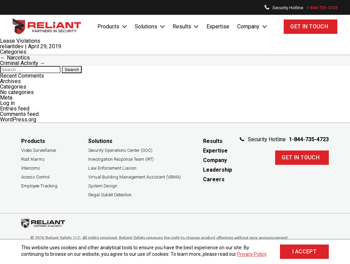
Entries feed (14, 108)
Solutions (146, 26)
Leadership (217, 170)
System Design (102, 185)
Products (108, 26)
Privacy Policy (251, 254)
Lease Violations (20, 41)
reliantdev (12, 46)
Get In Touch (309, 26)
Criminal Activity (22, 63)
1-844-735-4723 (321, 7)
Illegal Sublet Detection (110, 194)
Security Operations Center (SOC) (120, 150)
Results (182, 26)
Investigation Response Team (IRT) (121, 159)
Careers (214, 179)
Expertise (217, 26)
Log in (7, 103)
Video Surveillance (38, 150)
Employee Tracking (39, 185)
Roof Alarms (33, 159)
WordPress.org (18, 119)
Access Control (35, 177)
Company (248, 26)
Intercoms (30, 168)
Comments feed (19, 114)
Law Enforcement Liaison (112, 168)
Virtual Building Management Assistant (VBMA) (134, 177)
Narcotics (15, 57)
